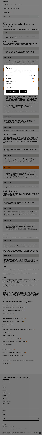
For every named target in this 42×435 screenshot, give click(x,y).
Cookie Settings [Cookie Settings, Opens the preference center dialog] (9, 83)
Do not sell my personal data (12, 91)
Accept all (24, 91)
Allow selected (10, 87)
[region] (21, 80)
